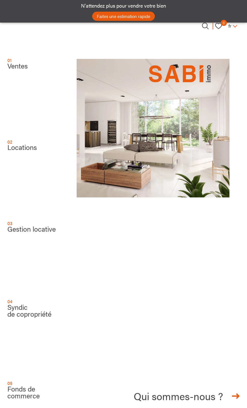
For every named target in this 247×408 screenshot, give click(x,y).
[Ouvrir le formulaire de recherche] (205, 25)
